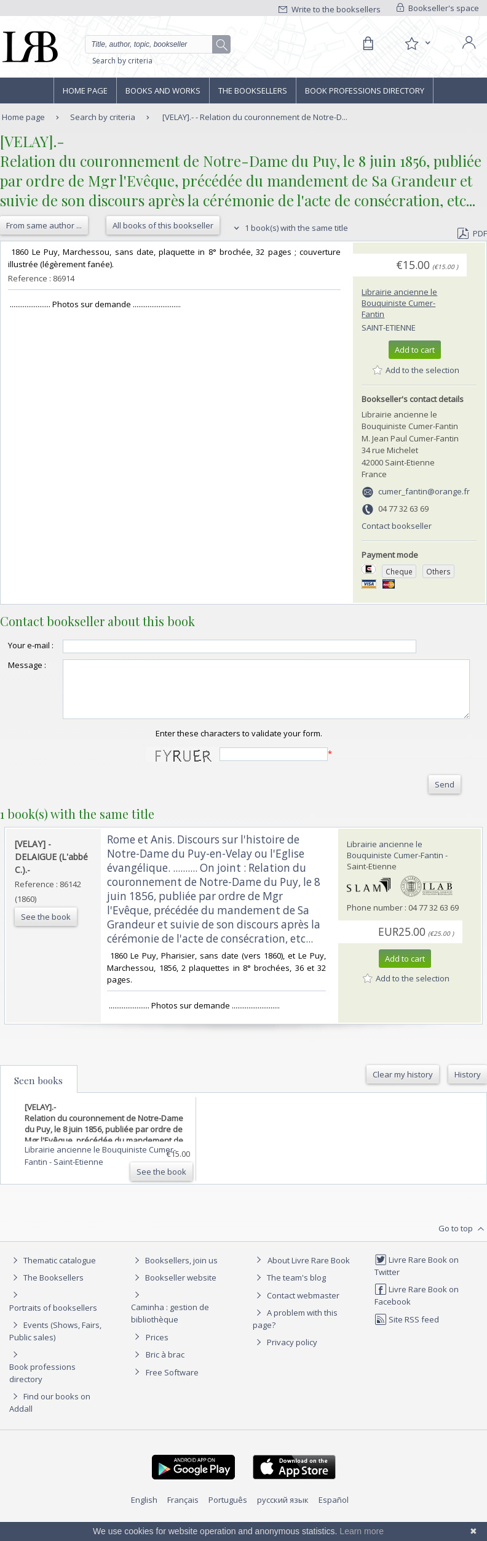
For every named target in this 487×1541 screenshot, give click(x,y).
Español (334, 1519)
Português (227, 1519)
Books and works (162, 90)
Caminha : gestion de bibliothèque (170, 1333)
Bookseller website (173, 1297)
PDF (472, 233)
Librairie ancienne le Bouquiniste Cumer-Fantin (399, 303)
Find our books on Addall (49, 1422)
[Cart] (367, 43)
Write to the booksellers (330, 9)
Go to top (462, 1248)
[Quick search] (158, 44)
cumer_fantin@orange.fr (424, 491)
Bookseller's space (438, 8)
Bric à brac (165, 1374)
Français (183, 1519)
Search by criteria (122, 60)
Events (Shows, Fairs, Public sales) (55, 1350)
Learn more (361, 1531)
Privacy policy (285, 1362)
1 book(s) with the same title (289, 227)
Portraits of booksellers (53, 1327)
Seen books (38, 1100)
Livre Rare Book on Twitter (416, 1285)
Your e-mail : (19, 651)
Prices (157, 1356)
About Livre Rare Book (308, 1280)
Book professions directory (364, 90)
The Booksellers (252, 90)
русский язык (283, 1519)
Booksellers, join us (174, 1280)
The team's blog (289, 1297)
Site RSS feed (406, 1339)
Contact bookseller (397, 525)
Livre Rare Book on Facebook (416, 1315)
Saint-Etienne (389, 327)
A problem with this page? (295, 1338)
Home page (85, 90)
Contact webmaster (296, 1315)
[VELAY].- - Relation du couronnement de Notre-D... (254, 117)
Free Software (172, 1392)
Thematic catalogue (52, 1280)
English (144, 1519)
